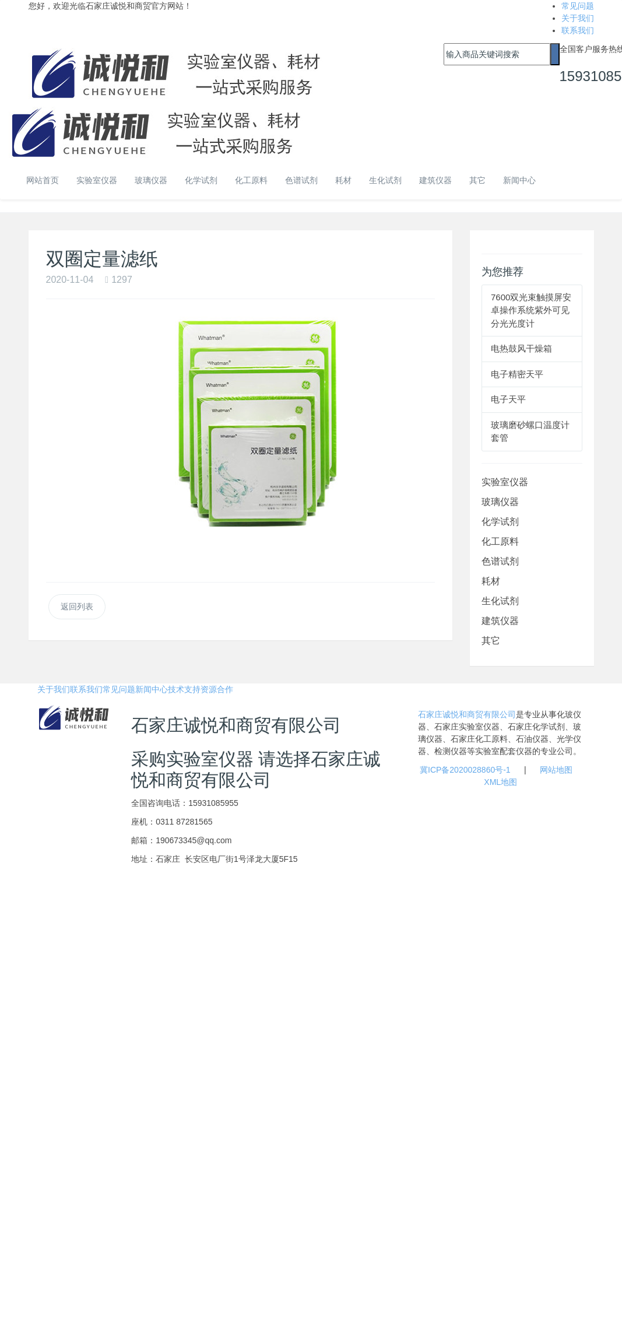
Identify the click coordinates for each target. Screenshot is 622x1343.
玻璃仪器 (500, 502)
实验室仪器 (505, 482)
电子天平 (508, 399)
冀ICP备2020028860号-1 (465, 769)
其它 (477, 180)
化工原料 (500, 541)
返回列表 (77, 606)
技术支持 (184, 689)
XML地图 (500, 782)
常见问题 (577, 5)
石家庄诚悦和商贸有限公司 (467, 714)
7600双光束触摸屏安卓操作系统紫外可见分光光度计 (531, 310)
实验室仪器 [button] (96, 180)
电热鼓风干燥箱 (521, 348)
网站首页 (42, 180)
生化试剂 (385, 180)
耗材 (343, 180)
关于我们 (577, 18)
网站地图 (556, 769)
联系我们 (577, 30)
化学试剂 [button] (201, 180)
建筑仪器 (435, 180)
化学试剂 (500, 522)
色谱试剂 (301, 180)
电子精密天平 (517, 374)
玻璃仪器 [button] (151, 180)
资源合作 (217, 689)
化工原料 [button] (251, 180)
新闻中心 (519, 180)
